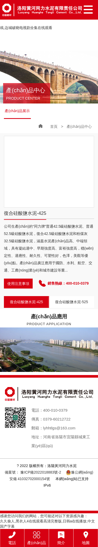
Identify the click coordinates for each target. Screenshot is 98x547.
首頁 (53, 126)
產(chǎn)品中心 (79, 126)
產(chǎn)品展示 (17, 111)
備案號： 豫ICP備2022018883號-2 (33, 472)
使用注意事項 (18, 283)
